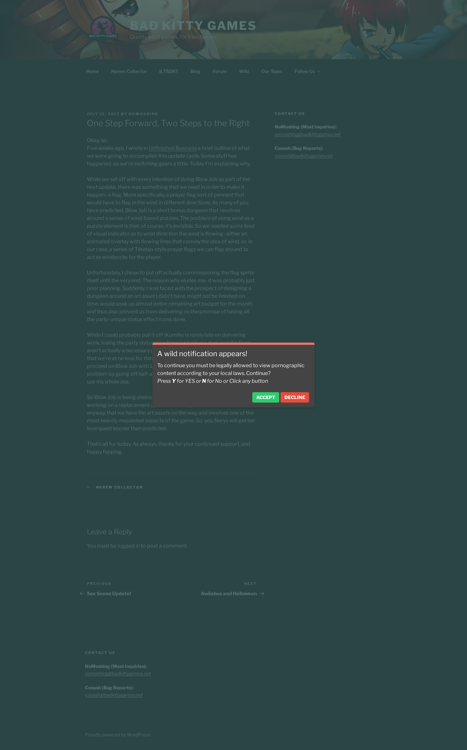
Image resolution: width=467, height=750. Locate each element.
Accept (265, 397)
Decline (294, 397)
